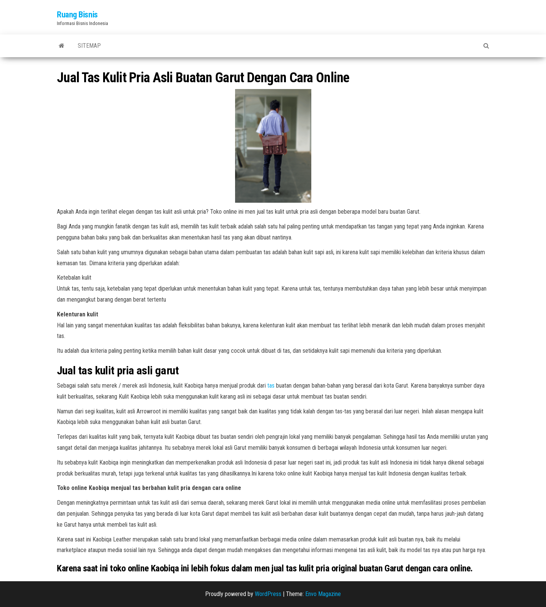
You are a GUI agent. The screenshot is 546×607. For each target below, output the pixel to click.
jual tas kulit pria (300, 568)
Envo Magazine (323, 594)
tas (271, 385)
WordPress (268, 594)
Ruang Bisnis (77, 14)
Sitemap (89, 45)
